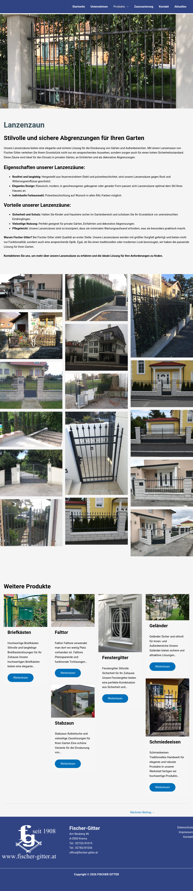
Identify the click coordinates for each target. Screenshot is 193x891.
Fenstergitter (115, 657)
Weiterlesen (20, 677)
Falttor (61, 632)
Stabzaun (64, 723)
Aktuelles (180, 6)
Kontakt (164, 6)
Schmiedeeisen (165, 742)
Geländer (158, 625)
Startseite (78, 6)
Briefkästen (19, 632)
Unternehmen (99, 6)
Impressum (186, 832)
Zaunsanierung (143, 6)
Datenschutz (185, 827)
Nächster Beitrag (142, 812)
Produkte (121, 6)
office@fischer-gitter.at (83, 852)
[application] (127, 6)
